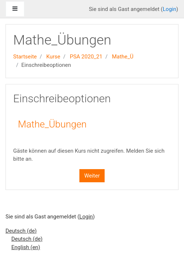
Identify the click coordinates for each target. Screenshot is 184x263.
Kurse (53, 56)
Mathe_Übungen (52, 124)
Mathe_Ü (123, 56)
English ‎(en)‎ (25, 247)
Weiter (92, 175)
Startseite (25, 56)
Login (169, 9)
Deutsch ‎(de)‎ (21, 231)
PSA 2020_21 (86, 56)
